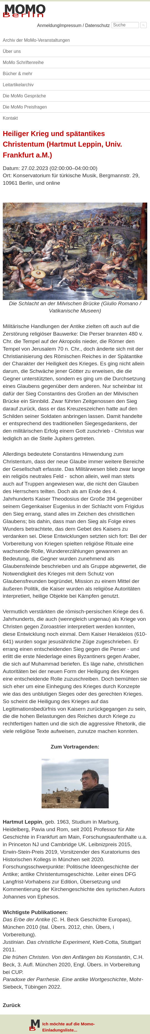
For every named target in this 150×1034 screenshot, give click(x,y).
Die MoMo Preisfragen (25, 107)
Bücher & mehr (17, 73)
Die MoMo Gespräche (24, 95)
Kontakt (10, 118)
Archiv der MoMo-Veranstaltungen (36, 40)
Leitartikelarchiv (18, 84)
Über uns (12, 51)
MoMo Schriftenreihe (23, 62)
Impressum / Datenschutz (85, 25)
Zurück (12, 1005)
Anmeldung (48, 25)
